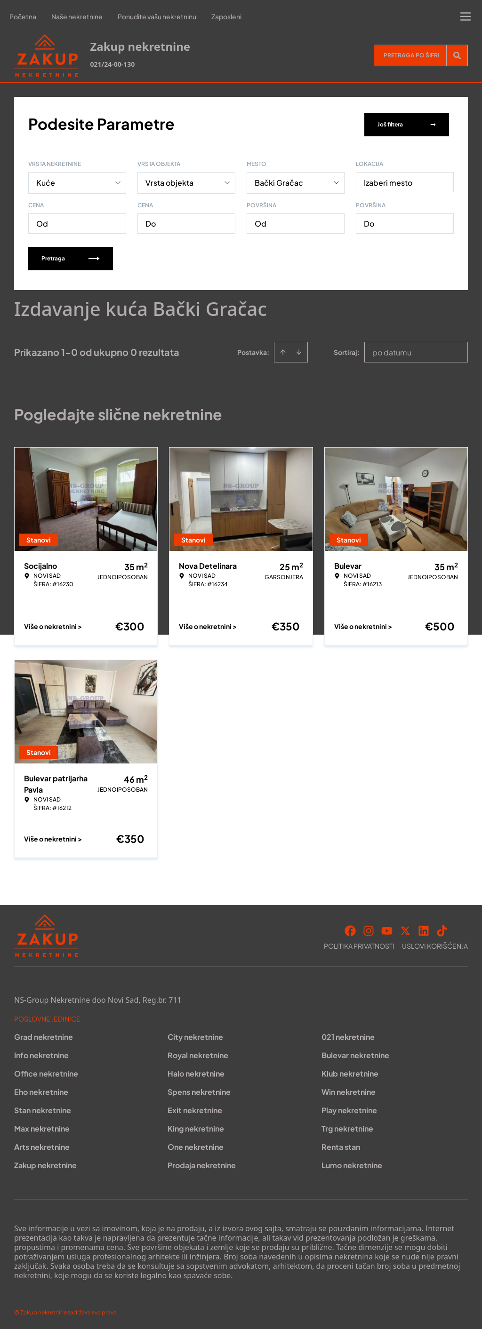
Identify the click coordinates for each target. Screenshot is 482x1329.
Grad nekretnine (43, 1035)
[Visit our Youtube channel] (387, 929)
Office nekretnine (46, 1072)
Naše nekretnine (77, 16)
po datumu (391, 350)
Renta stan (340, 1145)
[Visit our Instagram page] (368, 929)
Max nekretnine (42, 1127)
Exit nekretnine (195, 1108)
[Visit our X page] (405, 929)
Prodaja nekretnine (202, 1163)
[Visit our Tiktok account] (442, 929)
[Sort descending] (299, 350)
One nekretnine (196, 1145)
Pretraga (70, 256)
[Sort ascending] (283, 350)
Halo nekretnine (196, 1072)
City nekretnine (195, 1035)
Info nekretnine (41, 1053)
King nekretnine (196, 1127)
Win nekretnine (348, 1090)
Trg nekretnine (347, 1127)
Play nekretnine (349, 1108)
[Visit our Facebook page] (350, 929)
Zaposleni (226, 16)
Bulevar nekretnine (355, 1053)
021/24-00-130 (112, 64)
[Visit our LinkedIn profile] (423, 929)
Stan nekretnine (42, 1108)
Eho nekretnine (41, 1090)
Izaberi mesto (388, 181)
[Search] (457, 55)
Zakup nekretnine (45, 1163)
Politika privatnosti (359, 944)
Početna (22, 16)
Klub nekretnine (349, 1072)
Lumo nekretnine (351, 1163)
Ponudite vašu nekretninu (157, 16)
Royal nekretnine (198, 1053)
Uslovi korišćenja (435, 944)
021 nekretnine (348, 1035)
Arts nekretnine (42, 1145)
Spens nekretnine (199, 1090)
